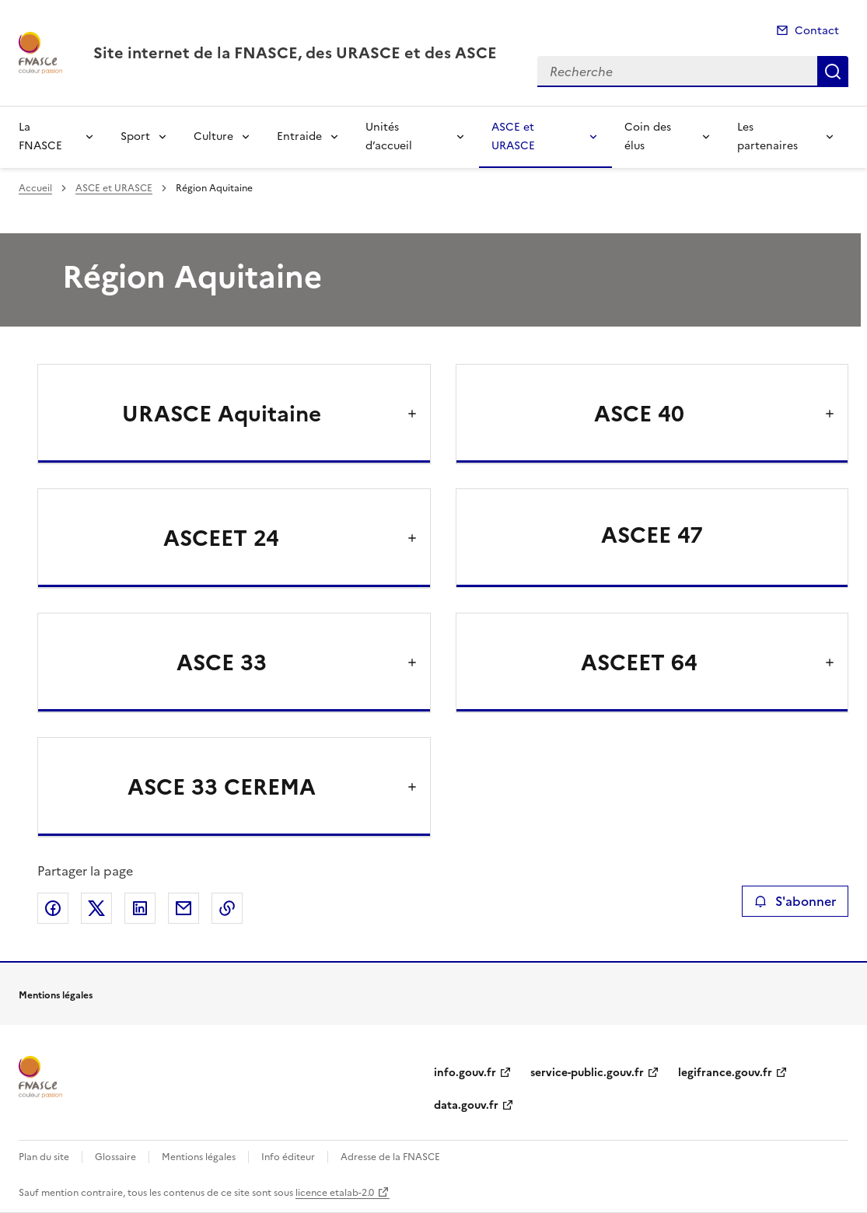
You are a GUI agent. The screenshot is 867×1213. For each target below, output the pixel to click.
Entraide (299, 136)
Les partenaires (767, 136)
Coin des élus (647, 136)
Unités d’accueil (388, 136)
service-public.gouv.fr (587, 1072)
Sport (135, 136)
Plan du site (44, 1157)
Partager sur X (96, 908)
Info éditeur (288, 1157)
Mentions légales (199, 1157)
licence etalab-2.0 (334, 1193)
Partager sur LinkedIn (140, 908)
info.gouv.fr (465, 1072)
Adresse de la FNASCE (390, 1157)
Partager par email (183, 908)
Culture (213, 136)
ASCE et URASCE (513, 136)
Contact (817, 31)
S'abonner (795, 901)
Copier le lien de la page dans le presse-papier (227, 908)
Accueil (35, 188)
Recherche (832, 71)
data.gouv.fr (466, 1105)
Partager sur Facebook (52, 908)
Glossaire (115, 1157)
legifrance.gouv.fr (725, 1072)
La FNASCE (40, 136)
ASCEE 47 (652, 535)
